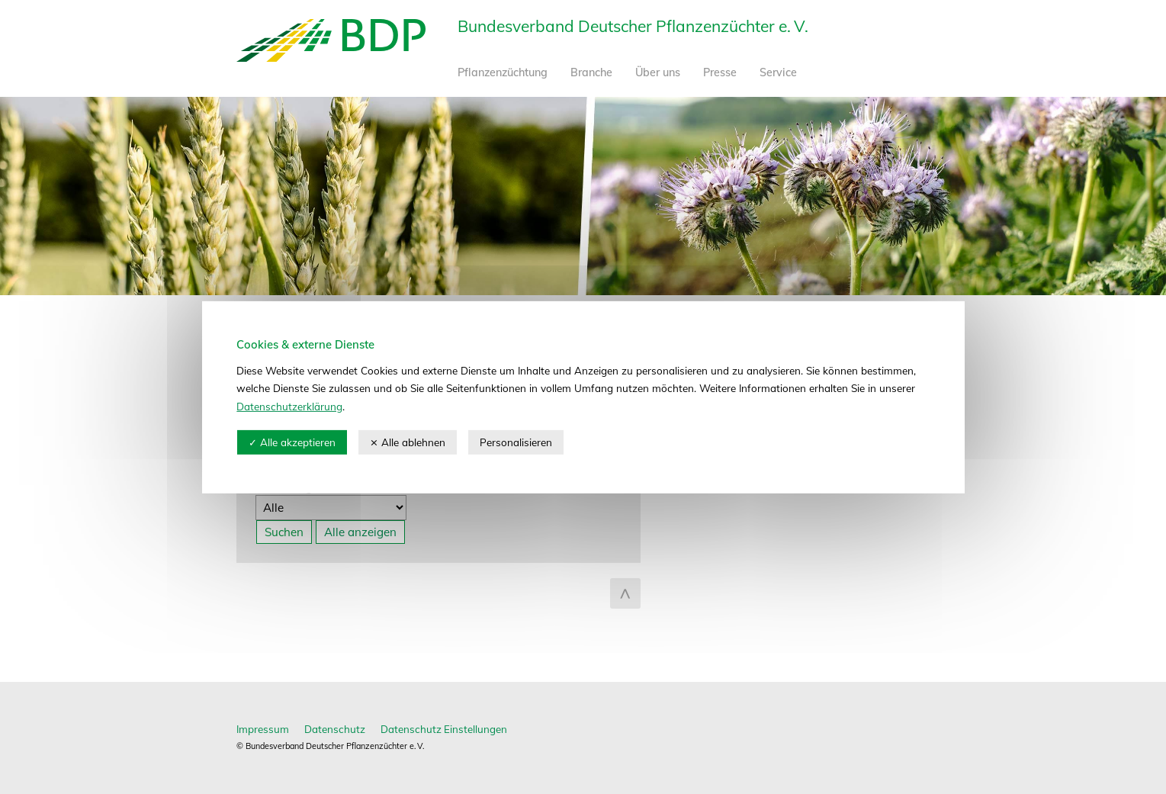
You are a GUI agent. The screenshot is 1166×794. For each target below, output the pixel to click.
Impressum (262, 728)
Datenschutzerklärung (289, 406)
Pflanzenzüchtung (503, 72)
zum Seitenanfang (625, 593)
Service (778, 72)
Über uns (657, 72)
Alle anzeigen (360, 532)
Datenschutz (334, 728)
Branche (591, 72)
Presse (720, 72)
